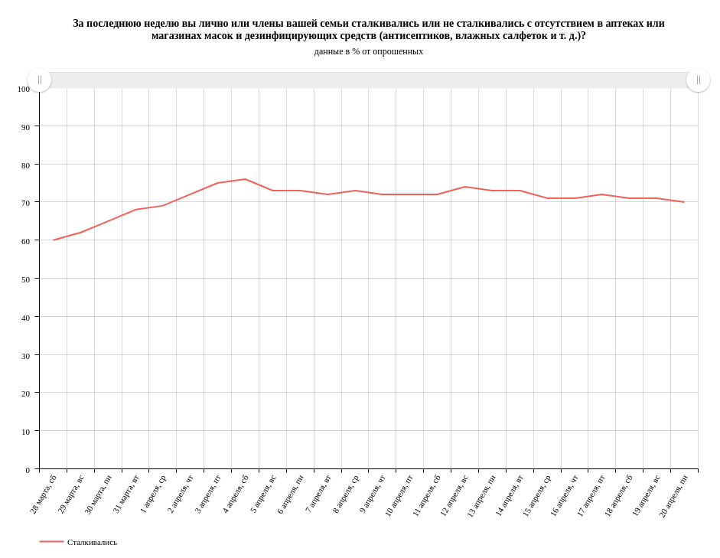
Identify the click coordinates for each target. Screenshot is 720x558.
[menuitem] (368, 80)
